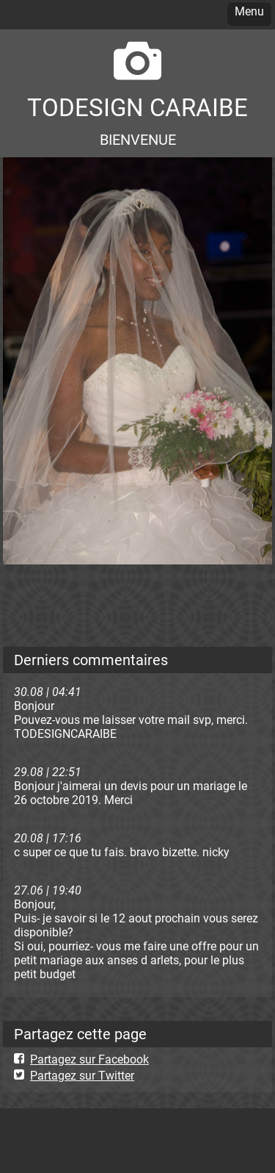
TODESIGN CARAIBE (137, 107)
